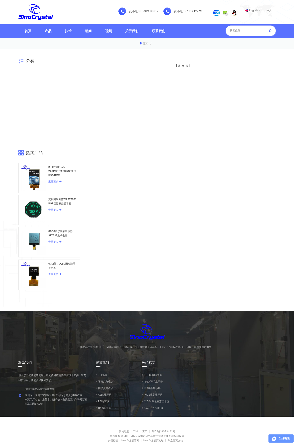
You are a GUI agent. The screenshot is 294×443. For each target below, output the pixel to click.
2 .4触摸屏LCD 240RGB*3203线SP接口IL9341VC (62, 171)
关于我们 (132, 31)
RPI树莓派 (103, 402)
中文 (269, 10)
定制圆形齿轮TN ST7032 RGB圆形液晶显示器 (62, 201)
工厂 (144, 432)
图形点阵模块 (105, 388)
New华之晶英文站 (153, 441)
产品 (48, 31)
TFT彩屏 (102, 375)
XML (135, 432)
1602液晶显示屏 (153, 395)
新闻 (88, 31)
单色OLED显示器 (153, 382)
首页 (28, 31)
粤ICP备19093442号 (163, 432)
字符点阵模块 (105, 382)
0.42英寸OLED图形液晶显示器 (61, 266)
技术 (68, 31)
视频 (108, 31)
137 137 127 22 (193, 11)
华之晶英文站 (175, 441)
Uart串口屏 (104, 408)
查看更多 (53, 182)
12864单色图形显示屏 (156, 402)
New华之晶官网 (130, 441)
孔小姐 (133, 11)
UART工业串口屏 (153, 408)
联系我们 (158, 31)
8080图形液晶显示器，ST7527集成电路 (61, 233)
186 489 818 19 (148, 11)
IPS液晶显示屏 (152, 388)
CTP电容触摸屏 (153, 375)
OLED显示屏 (105, 395)
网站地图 (124, 432)
